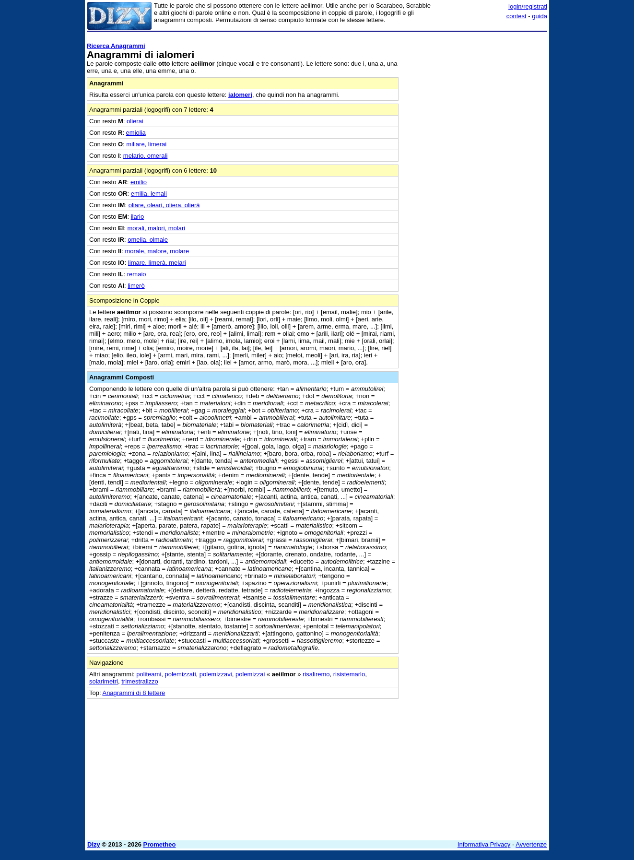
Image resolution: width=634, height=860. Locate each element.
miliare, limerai (146, 144)
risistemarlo (349, 674)
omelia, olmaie (148, 239)
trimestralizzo (139, 681)
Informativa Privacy (484, 844)
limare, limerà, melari (157, 262)
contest (516, 16)
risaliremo (316, 674)
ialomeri (240, 94)
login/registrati (527, 6)
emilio (138, 182)
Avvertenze (531, 844)
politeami (148, 674)
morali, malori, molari (157, 228)
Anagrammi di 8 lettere (133, 692)
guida (539, 16)
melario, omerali (145, 155)
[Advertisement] (475, 179)
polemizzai (250, 674)
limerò (136, 285)
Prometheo (159, 844)
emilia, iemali (149, 193)
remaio (136, 274)
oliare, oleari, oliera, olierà (164, 205)
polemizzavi (216, 674)
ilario (137, 216)
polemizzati (180, 674)
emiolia (136, 132)
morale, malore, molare (157, 251)
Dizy (93, 844)
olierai (135, 121)
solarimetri (103, 681)
